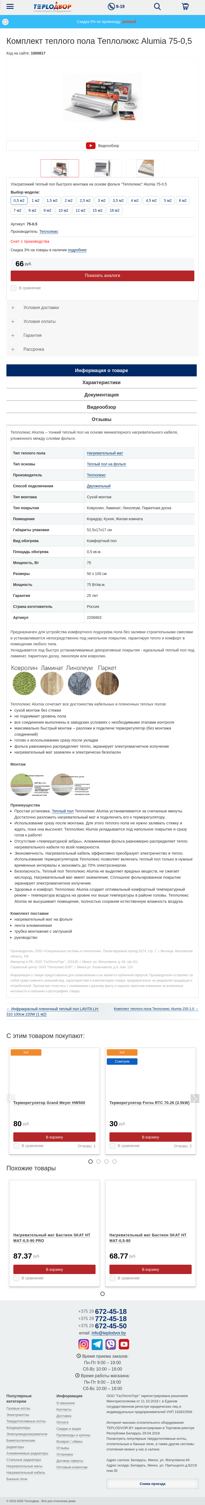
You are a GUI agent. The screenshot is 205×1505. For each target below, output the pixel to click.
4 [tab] (114, 1161)
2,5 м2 (85, 200)
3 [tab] (106, 1161)
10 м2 (63, 210)
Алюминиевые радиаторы (27, 1453)
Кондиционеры (18, 1428)
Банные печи (16, 1479)
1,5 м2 (52, 200)
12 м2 (80, 210)
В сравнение (30, 288)
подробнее (77, 250)
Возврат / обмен (69, 1442)
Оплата (63, 1422)
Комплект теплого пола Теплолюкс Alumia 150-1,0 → (156, 1009)
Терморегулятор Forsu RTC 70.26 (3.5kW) (149, 1103)
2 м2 (69, 200)
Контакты (64, 1409)
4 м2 (135, 200)
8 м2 (32, 210)
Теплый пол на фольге (106, 464)
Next (195, 1099)
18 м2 (115, 210)
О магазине (66, 1403)
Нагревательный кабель (25, 1473)
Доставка (64, 1416)
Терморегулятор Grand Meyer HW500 (49, 1103)
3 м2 (101, 200)
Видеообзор (102, 145)
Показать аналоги (102, 275)
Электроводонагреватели (26, 1434)
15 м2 (97, 210)
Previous (10, 1099)
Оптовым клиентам (72, 1467)
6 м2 (183, 200)
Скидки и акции (69, 1429)
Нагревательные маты (24, 1466)
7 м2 (17, 210)
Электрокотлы (17, 1415)
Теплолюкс (48, 231)
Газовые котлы (18, 1408)
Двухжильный (99, 486)
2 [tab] (98, 1161)
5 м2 (168, 200)
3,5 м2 (118, 200)
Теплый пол (63, 811)
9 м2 (47, 210)
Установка (65, 1454)
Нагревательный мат (105, 453)
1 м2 (36, 200)
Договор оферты (70, 1461)
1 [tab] (90, 1161)
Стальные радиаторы (23, 1460)
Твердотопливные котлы (26, 1421)
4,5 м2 (151, 200)
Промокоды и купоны (73, 1435)
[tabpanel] (54, 1101)
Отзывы (63, 1448)
